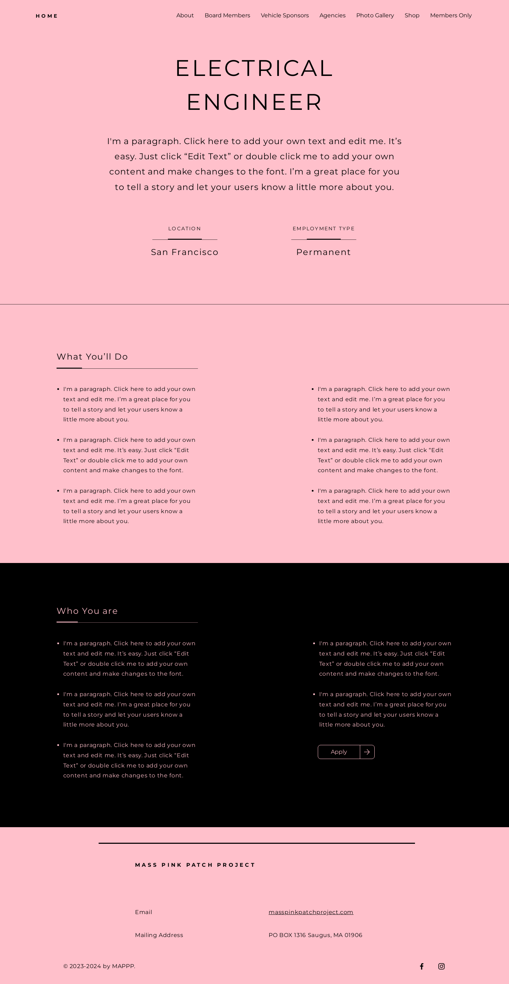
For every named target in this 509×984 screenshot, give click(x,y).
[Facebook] (421, 966)
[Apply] (339, 752)
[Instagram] (441, 966)
